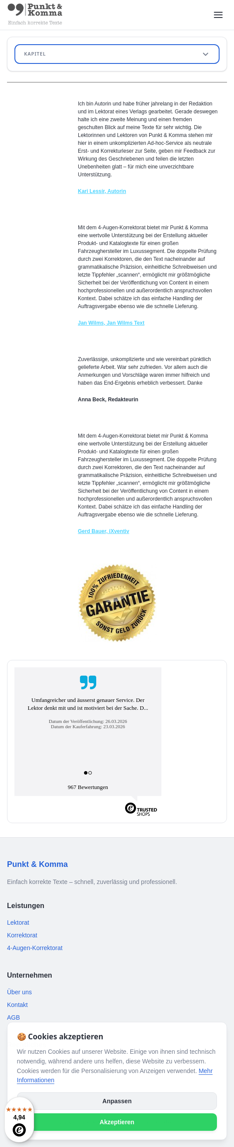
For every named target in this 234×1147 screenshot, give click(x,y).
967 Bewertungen (88, 787)
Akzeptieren (117, 1122)
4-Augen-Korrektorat (35, 947)
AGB (13, 1017)
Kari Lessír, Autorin (102, 191)
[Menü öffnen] (218, 15)
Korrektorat (22, 935)
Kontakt (17, 1004)
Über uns (19, 992)
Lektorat (18, 922)
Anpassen (117, 1101)
